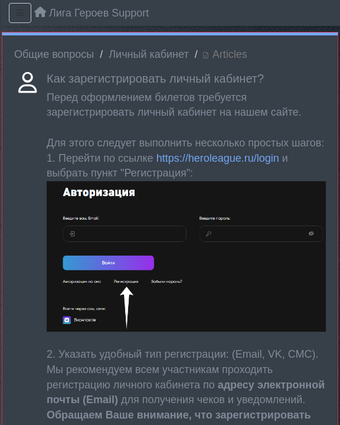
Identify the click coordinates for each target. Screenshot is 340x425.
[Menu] (20, 13)
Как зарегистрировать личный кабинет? (155, 78)
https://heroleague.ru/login (217, 158)
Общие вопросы (54, 54)
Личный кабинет (148, 54)
